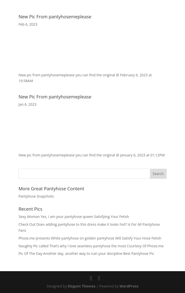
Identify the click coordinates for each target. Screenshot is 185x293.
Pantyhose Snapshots (36, 196)
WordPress (128, 286)
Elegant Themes (82, 286)
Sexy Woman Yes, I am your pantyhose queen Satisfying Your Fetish (73, 216)
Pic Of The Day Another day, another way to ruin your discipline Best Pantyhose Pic (86, 253)
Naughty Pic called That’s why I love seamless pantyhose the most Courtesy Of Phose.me (90, 246)
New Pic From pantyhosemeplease (54, 17)
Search (158, 173)
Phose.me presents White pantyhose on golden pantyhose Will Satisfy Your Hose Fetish (89, 238)
